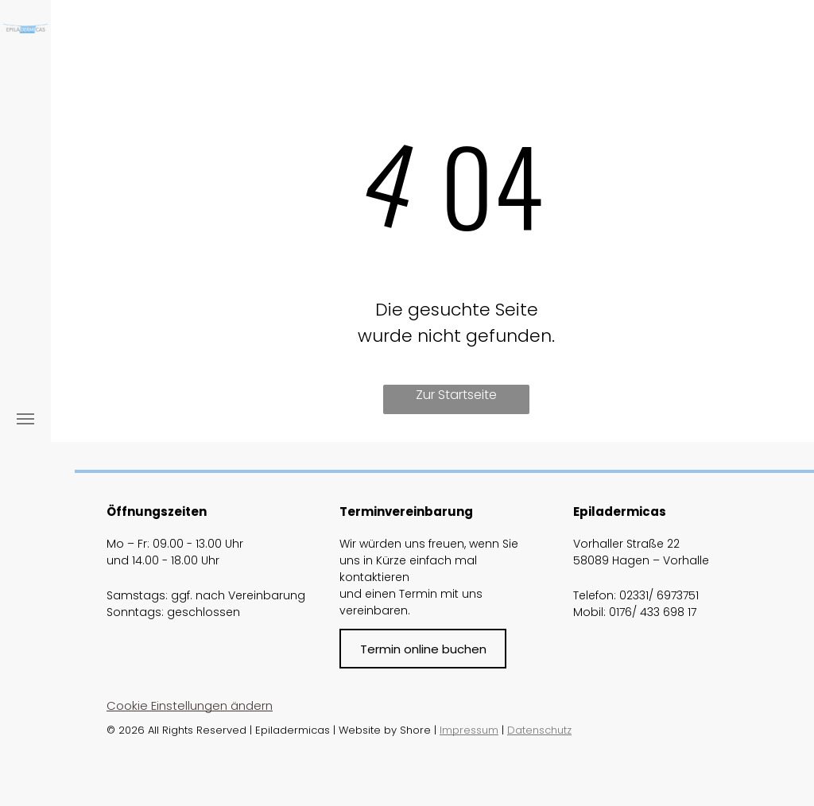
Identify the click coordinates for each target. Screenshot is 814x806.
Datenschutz (539, 730)
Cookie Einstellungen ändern (190, 705)
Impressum (469, 730)
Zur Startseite (456, 395)
